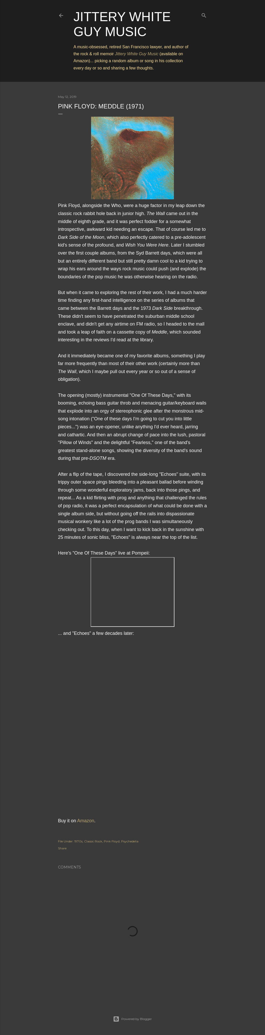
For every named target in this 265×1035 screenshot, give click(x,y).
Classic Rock (93, 841)
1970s (78, 841)
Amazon (85, 820)
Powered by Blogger (132, 1019)
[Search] (204, 14)
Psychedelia (129, 841)
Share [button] (62, 848)
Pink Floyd (112, 841)
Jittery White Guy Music (136, 54)
